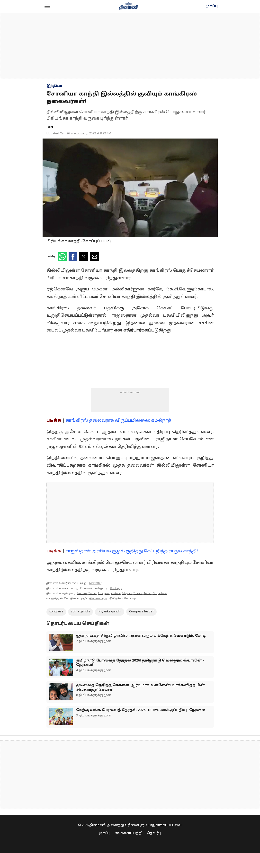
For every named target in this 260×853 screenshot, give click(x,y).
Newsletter (95, 583)
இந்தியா (54, 86)
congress (56, 612)
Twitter (93, 593)
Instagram (103, 593)
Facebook (82, 593)
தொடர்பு (154, 833)
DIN (49, 127)
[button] (47, 6)
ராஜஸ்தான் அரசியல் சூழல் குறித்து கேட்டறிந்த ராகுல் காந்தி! (132, 551)
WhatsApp (116, 588)
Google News (160, 593)
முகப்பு (212, 6)
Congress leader (141, 612)
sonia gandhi (80, 612)
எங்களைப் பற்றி (128, 833)
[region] (130, 46)
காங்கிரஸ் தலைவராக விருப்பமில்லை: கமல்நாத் (118, 420)
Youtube (116, 593)
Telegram (127, 593)
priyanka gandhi (109, 612)
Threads (138, 593)
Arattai (147, 593)
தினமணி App (98, 598)
